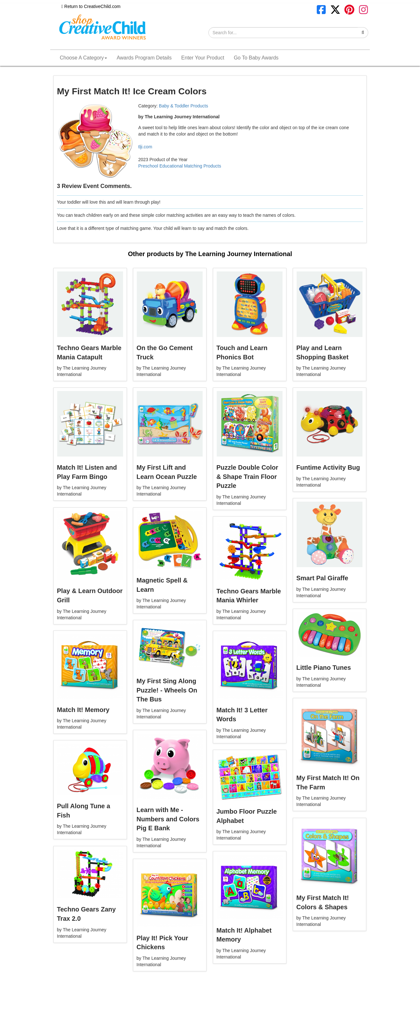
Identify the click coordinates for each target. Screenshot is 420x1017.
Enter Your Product (202, 57)
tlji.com (145, 146)
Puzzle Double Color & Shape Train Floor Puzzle (247, 476)
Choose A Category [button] (83, 57)
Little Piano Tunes (323, 667)
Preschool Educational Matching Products (179, 165)
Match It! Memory (83, 709)
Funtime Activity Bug (328, 467)
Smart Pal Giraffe (322, 578)
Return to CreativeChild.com (91, 6)
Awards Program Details (144, 57)
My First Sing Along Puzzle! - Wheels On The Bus (166, 690)
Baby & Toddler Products (183, 105)
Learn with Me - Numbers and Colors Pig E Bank (167, 819)
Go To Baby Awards (256, 57)
